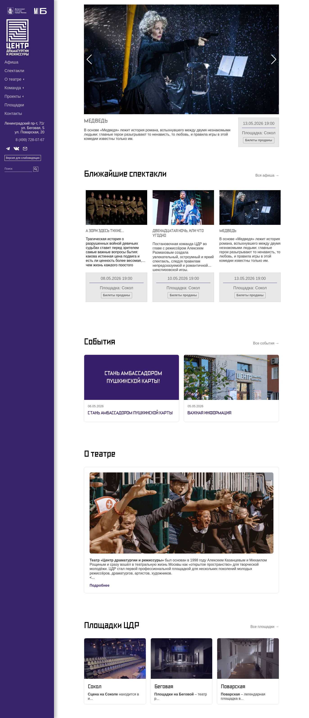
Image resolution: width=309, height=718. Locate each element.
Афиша (11, 62)
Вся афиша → (267, 175)
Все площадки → (264, 627)
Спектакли (14, 70)
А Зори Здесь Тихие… (105, 230)
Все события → (266, 343)
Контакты (13, 113)
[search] (35, 169)
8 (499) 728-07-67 (30, 140)
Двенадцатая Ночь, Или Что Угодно (178, 233)
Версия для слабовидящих (23, 158)
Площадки (14, 105)
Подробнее (99, 585)
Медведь (96, 120)
